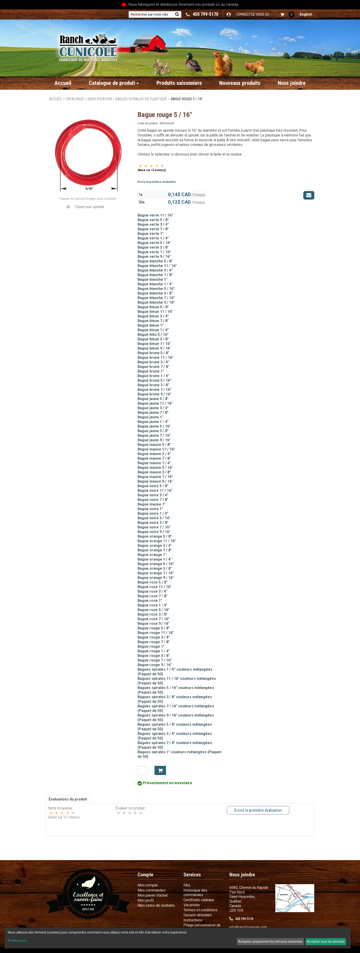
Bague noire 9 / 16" (154, 532)
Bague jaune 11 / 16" (155, 403)
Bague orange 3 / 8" (155, 568)
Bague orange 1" (152, 555)
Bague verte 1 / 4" (153, 238)
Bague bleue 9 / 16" (154, 348)
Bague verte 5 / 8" (153, 220)
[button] (287, 14)
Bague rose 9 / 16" (153, 623)
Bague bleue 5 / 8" (153, 307)
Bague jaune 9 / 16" (154, 440)
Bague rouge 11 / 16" (156, 633)
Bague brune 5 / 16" (154, 380)
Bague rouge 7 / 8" (154, 642)
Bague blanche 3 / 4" (155, 270)
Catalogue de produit (114, 83)
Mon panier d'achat (153, 895)
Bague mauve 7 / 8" (154, 458)
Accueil (62, 83)
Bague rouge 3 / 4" (154, 637)
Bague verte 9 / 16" (154, 256)
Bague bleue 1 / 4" (153, 330)
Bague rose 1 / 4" (152, 605)
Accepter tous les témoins (326, 941)
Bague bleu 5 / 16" (153, 334)
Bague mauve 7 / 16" (155, 477)
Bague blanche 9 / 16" (156, 302)
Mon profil (146, 900)
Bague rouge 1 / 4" (154, 651)
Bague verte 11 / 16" (155, 215)
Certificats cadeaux (198, 900)
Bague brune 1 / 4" (153, 376)
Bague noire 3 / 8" (153, 522)
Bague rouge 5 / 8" (154, 628)
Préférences (17, 940)
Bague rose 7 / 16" (153, 619)
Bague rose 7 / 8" (152, 596)
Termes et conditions (200, 910)
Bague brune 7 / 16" (154, 389)
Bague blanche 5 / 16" (156, 288)
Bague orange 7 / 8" (155, 550)
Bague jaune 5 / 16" (154, 426)
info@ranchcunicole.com (248, 927)
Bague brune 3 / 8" (153, 385)
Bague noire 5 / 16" (154, 518)
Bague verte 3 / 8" (153, 247)
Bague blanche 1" (152, 279)
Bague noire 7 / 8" (153, 499)
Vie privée (191, 905)
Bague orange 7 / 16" (156, 573)
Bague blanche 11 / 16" (157, 266)
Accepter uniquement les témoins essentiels (270, 941)
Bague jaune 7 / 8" (153, 412)
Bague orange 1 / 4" (155, 559)
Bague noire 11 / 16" (155, 490)
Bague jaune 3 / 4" (153, 408)
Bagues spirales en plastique (141, 99)
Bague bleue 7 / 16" (154, 344)
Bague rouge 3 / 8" (154, 655)
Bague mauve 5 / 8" (154, 444)
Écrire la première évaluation (157, 181)
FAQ (186, 885)
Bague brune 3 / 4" (153, 362)
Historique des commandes (195, 892)
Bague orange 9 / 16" (156, 577)
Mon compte (148, 885)
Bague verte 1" (150, 233)
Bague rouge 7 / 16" (155, 660)
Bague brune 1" (151, 371)
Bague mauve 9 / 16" (155, 481)
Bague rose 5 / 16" (153, 610)
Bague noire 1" (150, 509)
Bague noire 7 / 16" (154, 527)
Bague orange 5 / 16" (156, 564)
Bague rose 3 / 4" (152, 591)
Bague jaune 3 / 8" (153, 431)
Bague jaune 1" (150, 417)
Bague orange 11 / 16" (157, 541)
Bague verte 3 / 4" (153, 224)
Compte (145, 875)
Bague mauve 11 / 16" (156, 449)
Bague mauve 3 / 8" (154, 472)
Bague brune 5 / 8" (153, 353)
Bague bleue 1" (150, 325)
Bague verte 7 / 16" (154, 252)
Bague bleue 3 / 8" (153, 339)
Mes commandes (152, 890)
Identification (99, 99)
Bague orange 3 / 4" (155, 545)
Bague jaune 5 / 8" (153, 399)
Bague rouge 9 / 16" (155, 665)
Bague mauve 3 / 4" (154, 454)
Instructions (192, 920)
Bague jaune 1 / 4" (153, 422)
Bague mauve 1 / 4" (154, 463)
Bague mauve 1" (152, 504)
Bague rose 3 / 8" (152, 614)
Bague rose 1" (150, 600)
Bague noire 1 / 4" (153, 513)
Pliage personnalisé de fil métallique (202, 927)
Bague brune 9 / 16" (154, 394)
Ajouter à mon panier (160, 770)
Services (192, 875)
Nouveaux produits (239, 83)
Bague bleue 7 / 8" (153, 321)
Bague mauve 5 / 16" (155, 467)
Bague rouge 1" (151, 646)
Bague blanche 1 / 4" (155, 284)
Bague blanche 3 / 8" (155, 293)
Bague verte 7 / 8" (153, 229)
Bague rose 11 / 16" (155, 587)
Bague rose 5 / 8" (152, 582)
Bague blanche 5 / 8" (155, 261)
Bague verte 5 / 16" (154, 243)
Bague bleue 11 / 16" (155, 311)
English (306, 14)
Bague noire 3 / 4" (153, 495)
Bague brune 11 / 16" (155, 357)
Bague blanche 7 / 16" (156, 298)
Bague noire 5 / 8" (153, 486)
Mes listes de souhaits (156, 905)
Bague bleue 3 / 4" (153, 316)
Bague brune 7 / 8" (153, 366)
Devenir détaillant (197, 915)
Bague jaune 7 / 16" (154, 435)
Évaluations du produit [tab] (68, 799)
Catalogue (74, 99)
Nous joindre (292, 83)
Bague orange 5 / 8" (155, 536)
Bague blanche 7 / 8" (155, 275)
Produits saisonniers (179, 83)
